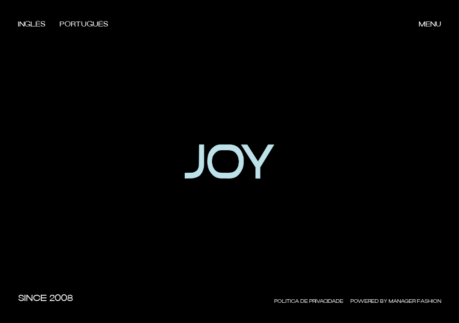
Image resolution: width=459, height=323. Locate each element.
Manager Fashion (415, 301)
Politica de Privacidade (308, 301)
